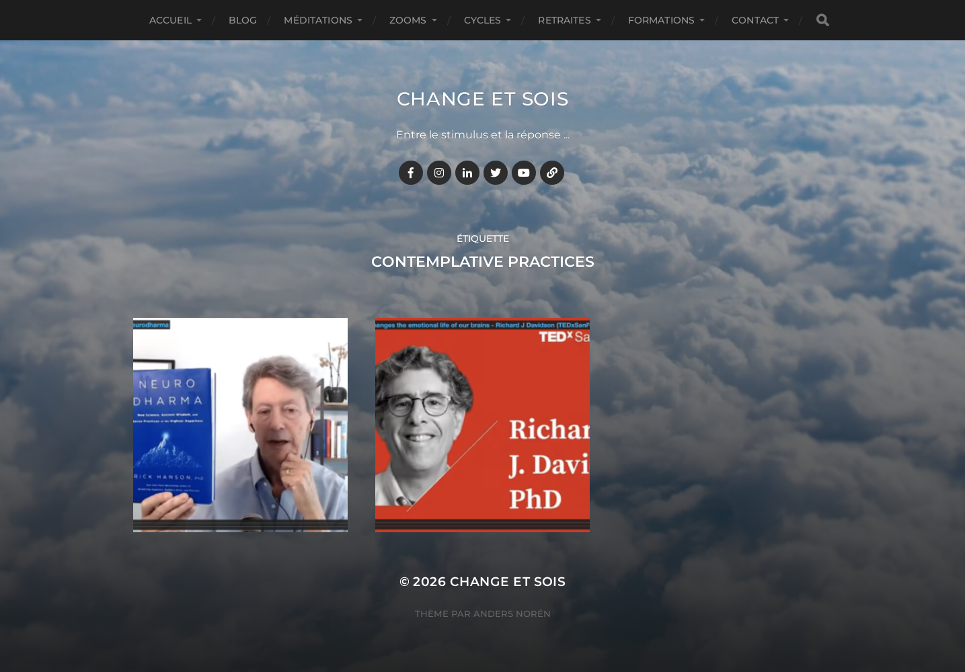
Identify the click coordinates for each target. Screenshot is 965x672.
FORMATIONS (661, 20)
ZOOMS (408, 20)
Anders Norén (512, 613)
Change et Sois (483, 98)
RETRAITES (564, 20)
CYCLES (483, 20)
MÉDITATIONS (318, 20)
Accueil (170, 20)
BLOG (243, 20)
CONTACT (755, 20)
